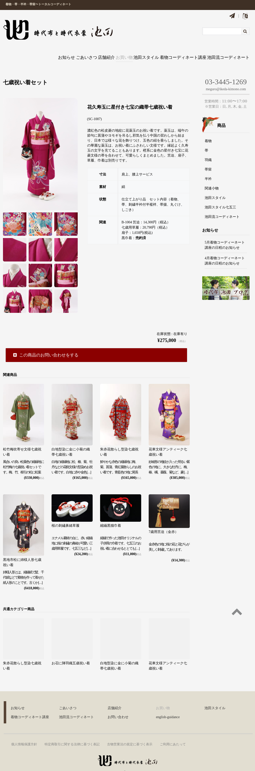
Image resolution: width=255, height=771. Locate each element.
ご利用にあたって (173, 734)
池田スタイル (141, 51)
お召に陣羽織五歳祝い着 (71, 652)
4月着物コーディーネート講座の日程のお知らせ (225, 250)
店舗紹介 (89, 51)
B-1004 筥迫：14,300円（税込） (146, 211)
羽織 (208, 149)
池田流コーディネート (229, 51)
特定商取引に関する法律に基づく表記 (72, 734)
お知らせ (36, 51)
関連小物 (212, 178)
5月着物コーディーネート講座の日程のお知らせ (225, 234)
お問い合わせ (118, 706)
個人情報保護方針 (24, 734)
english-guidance (168, 706)
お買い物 (114, 51)
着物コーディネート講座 (182, 51)
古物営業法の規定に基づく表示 (129, 734)
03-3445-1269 (226, 71)
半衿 (208, 168)
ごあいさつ (62, 51)
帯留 (208, 159)
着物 (208, 130)
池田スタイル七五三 (220, 197)
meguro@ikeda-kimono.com (226, 79)
